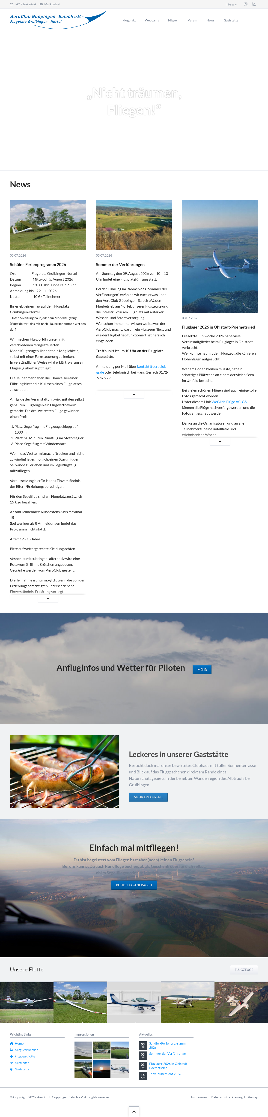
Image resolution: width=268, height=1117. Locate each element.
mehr (202, 669)
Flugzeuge (244, 970)
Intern (230, 4)
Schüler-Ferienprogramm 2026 (38, 264)
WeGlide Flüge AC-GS (229, 401)
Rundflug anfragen (134, 885)
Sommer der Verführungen (120, 264)
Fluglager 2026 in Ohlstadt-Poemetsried (218, 326)
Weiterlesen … (34, 598)
